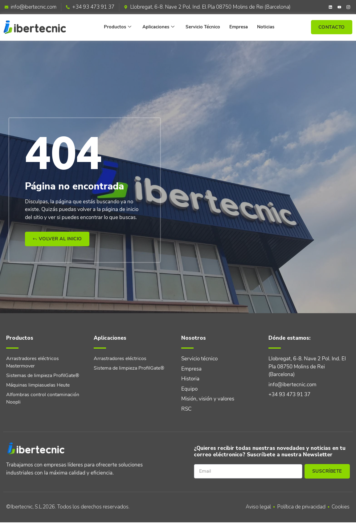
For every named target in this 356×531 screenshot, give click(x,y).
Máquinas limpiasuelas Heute (38, 385)
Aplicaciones (158, 27)
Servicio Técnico (203, 27)
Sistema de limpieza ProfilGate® (129, 368)
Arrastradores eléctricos (120, 358)
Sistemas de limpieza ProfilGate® (42, 375)
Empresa (238, 27)
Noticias (265, 27)
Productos (117, 27)
